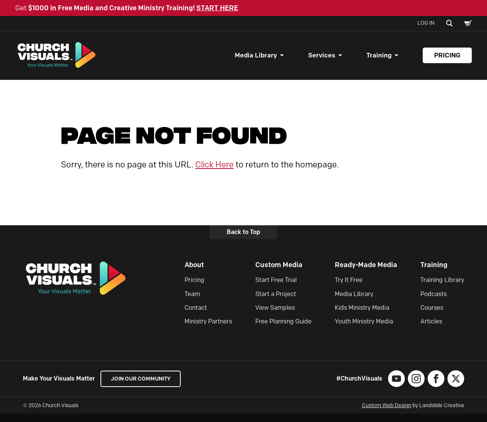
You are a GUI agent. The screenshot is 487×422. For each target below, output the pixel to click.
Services (321, 59)
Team (192, 302)
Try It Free (349, 287)
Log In (425, 23)
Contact (196, 315)
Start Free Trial (276, 287)
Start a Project (275, 302)
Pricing (447, 59)
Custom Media (278, 273)
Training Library (442, 287)
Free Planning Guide (283, 329)
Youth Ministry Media (364, 329)
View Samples (275, 315)
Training (379, 59)
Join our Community (145, 386)
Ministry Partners (208, 329)
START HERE (217, 8)
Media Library (256, 59)
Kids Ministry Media (362, 315)
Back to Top (243, 240)
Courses (431, 315)
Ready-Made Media (366, 273)
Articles (431, 329)
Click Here (214, 172)
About (194, 273)
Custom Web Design (386, 414)
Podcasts (433, 302)
